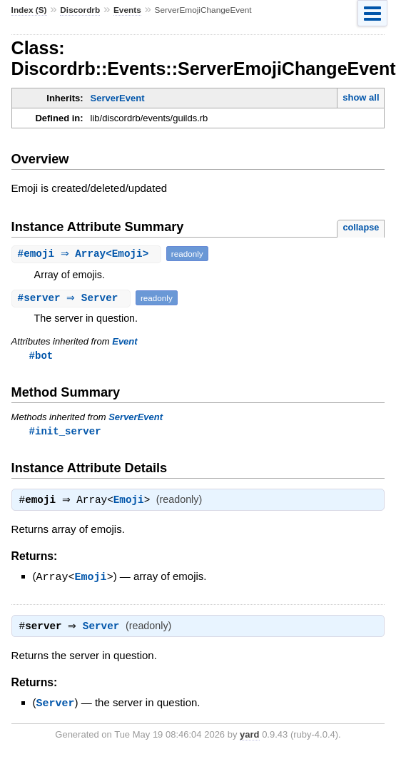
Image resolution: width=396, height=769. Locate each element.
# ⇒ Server (73, 298)
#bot (41, 355)
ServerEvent (118, 98)
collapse (360, 227)
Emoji (132, 503)
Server (104, 630)
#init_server (65, 432)
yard (249, 737)
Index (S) (29, 10)
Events (127, 10)
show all (360, 97)
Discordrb (80, 10)
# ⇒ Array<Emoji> (88, 253)
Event (124, 341)
